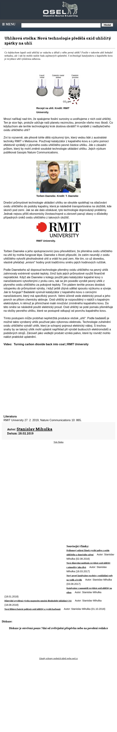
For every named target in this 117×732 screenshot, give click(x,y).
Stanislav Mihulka (34, 428)
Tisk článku (58, 442)
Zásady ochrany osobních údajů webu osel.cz (58, 658)
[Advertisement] (44, 472)
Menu (8, 24)
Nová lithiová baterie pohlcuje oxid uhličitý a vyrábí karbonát (32, 609)
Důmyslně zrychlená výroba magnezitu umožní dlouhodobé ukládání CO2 (38, 601)
